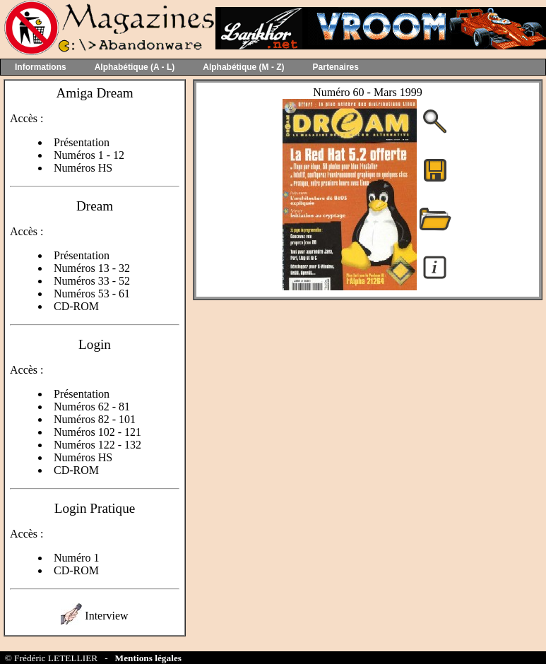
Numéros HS (83, 168)
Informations (40, 67)
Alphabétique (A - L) (135, 67)
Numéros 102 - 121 (97, 432)
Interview (106, 616)
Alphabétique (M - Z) (243, 67)
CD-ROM (76, 306)
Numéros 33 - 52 (92, 281)
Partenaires (336, 67)
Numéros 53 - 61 (92, 293)
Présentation (81, 142)
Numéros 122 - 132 (97, 445)
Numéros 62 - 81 (92, 407)
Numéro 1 (76, 558)
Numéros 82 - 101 (95, 419)
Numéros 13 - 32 (92, 268)
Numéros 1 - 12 (89, 155)
